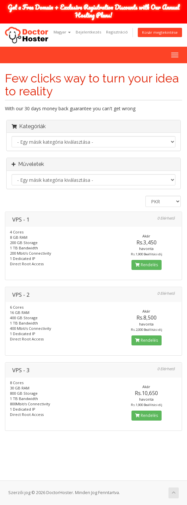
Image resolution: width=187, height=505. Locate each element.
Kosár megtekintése (160, 32)
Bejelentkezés (88, 31)
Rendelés (146, 265)
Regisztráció (117, 31)
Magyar (62, 31)
